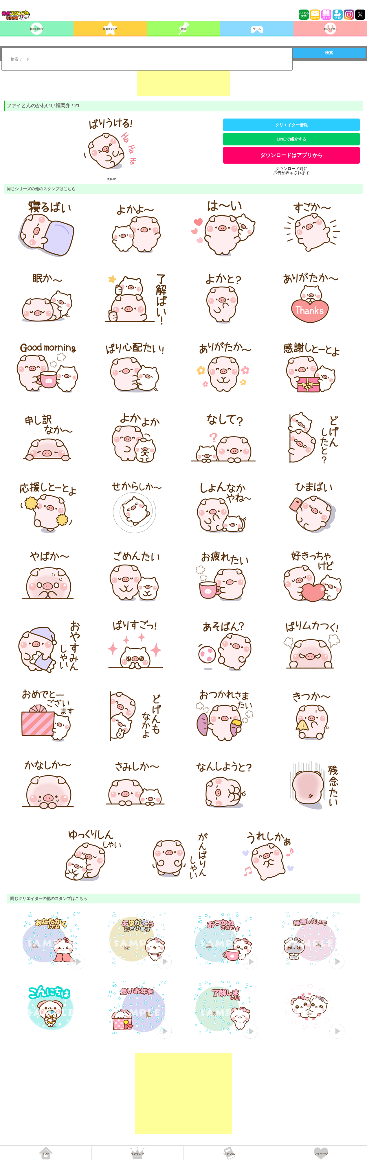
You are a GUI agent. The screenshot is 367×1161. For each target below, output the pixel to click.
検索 (329, 52)
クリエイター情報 (291, 125)
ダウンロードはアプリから (291, 155)
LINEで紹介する (291, 139)
